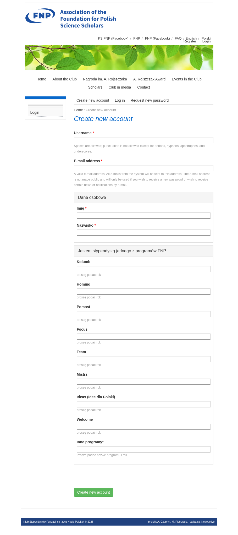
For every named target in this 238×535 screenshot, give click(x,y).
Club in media (120, 87)
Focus (82, 329)
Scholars (95, 87)
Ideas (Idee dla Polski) (96, 397)
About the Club (64, 79)
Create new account (94, 101)
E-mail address (88, 161)
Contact (143, 87)
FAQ (178, 38)
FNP (136, 38)
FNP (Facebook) (157, 38)
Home (41, 79)
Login (206, 41)
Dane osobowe (92, 197)
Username (84, 133)
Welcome (85, 419)
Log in (120, 100)
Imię (81, 208)
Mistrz (82, 374)
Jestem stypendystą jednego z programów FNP (122, 251)
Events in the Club (187, 79)
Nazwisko (86, 225)
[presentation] (113, 477)
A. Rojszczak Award (149, 79)
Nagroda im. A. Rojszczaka (105, 79)
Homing (83, 284)
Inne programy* (90, 442)
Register (190, 41)
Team (81, 352)
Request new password (150, 100)
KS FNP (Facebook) (113, 38)
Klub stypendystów (120, 9)
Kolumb (83, 262)
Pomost (83, 307)
